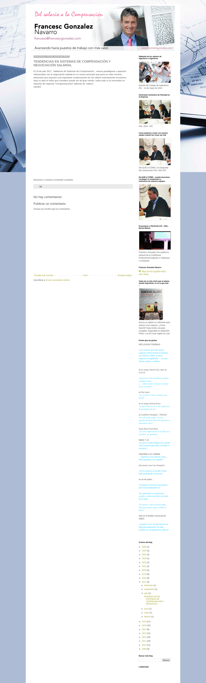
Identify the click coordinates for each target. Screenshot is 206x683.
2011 (144, 641)
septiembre (149, 589)
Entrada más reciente (43, 275)
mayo (147, 612)
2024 (144, 554)
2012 (144, 637)
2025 (144, 550)
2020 (144, 570)
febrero (147, 616)
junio (146, 609)
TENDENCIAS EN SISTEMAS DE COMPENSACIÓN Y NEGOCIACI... (154, 600)
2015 (144, 625)
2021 (144, 566)
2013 (144, 633)
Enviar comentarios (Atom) (58, 280)
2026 (144, 547)
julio (146, 593)
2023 (144, 558)
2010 (144, 645)
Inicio (85, 275)
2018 (144, 578)
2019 (144, 574)
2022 (144, 562)
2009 (144, 649)
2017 (144, 582)
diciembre (148, 585)
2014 (144, 629)
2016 (144, 621)
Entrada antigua (125, 275)
